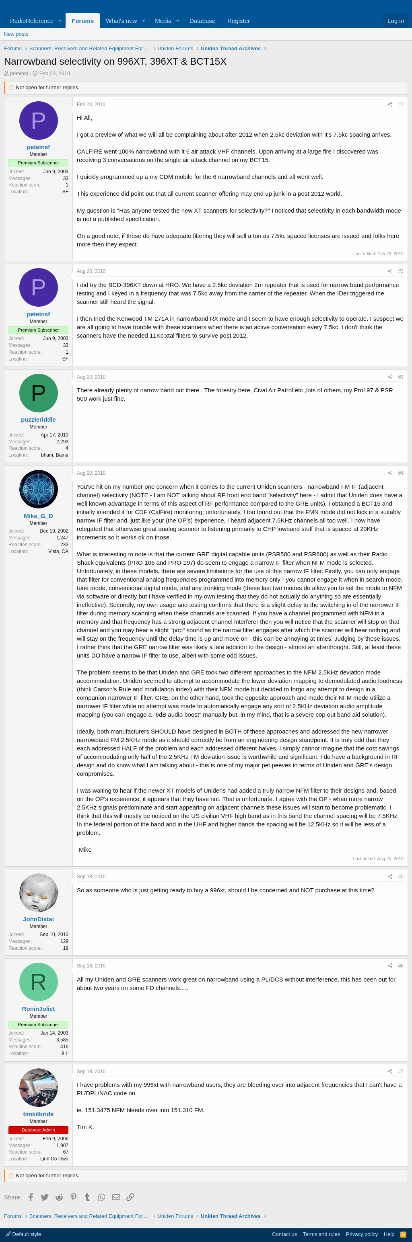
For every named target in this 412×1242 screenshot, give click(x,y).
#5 (401, 876)
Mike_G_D (38, 515)
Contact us (284, 1234)
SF (65, 192)
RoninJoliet (38, 1008)
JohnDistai (38, 919)
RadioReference (32, 20)
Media (163, 20)
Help (389, 1234)
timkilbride (38, 1114)
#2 (401, 271)
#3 (401, 377)
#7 (401, 1071)
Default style (23, 1234)
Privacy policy (362, 1234)
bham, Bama (54, 455)
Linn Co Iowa (54, 1159)
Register (238, 20)
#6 (401, 966)
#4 (401, 473)
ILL (65, 1053)
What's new (121, 20)
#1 (401, 104)
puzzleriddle (38, 419)
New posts (16, 34)
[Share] (390, 104)
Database (202, 20)
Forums (83, 20)
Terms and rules (321, 1234)
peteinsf (19, 73)
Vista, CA (58, 551)
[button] (60, 20)
